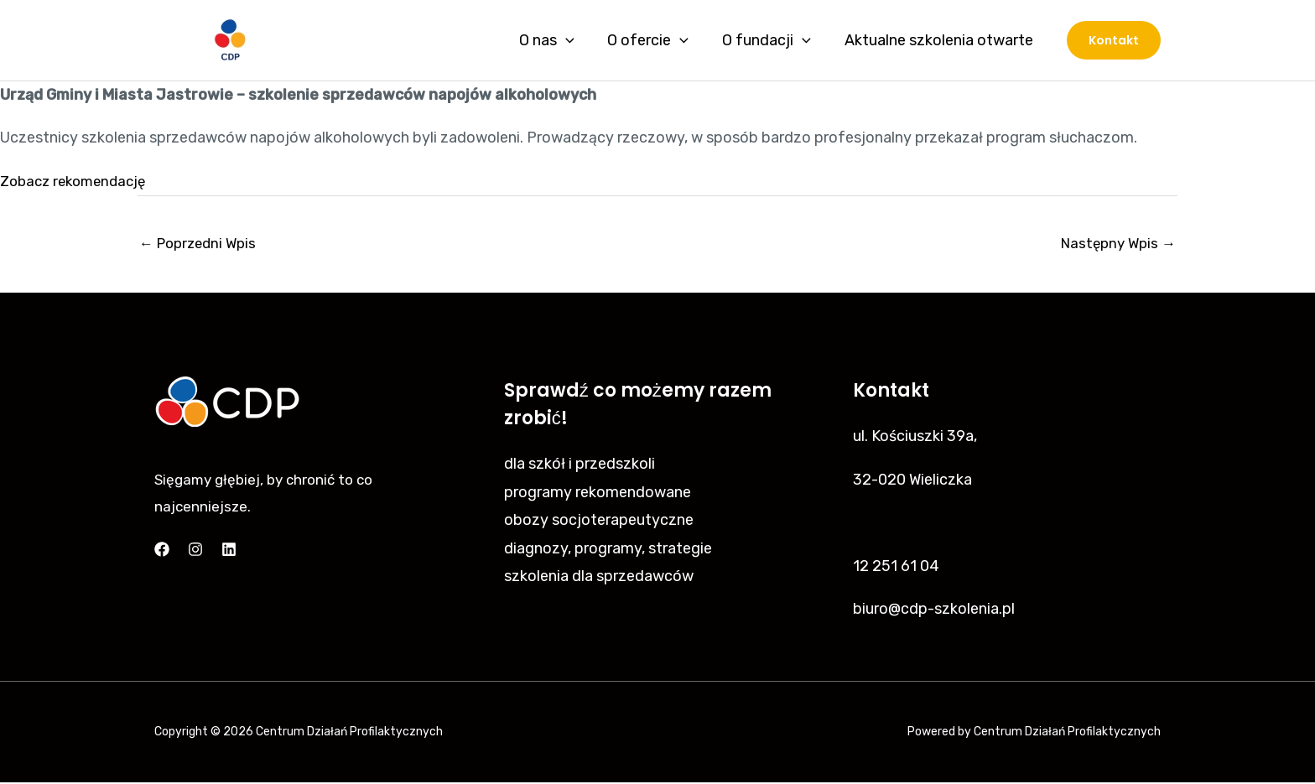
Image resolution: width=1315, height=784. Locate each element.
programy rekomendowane (597, 494)
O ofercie (656, 40)
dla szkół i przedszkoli (579, 466)
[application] (577, 40)
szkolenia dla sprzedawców (599, 578)
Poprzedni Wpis (201, 244)
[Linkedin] (228, 550)
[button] (1114, 40)
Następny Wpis (1115, 244)
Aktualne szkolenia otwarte (940, 40)
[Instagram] (195, 550)
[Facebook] (161, 550)
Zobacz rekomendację (77, 181)
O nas (558, 40)
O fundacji (771, 40)
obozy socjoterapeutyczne (599, 522)
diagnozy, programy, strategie (608, 551)
